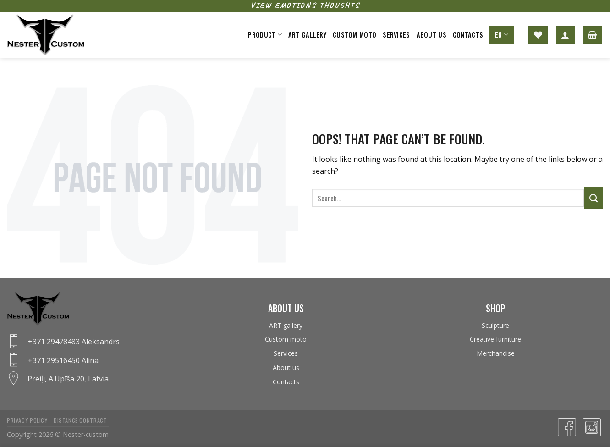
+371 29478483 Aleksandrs (74, 342)
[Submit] (593, 198)
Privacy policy (27, 420)
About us (431, 34)
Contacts (468, 34)
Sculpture (495, 325)
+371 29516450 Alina (63, 360)
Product (265, 34)
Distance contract (80, 420)
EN (501, 34)
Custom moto (354, 34)
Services (396, 34)
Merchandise (496, 353)
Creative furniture (495, 339)
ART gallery (307, 34)
